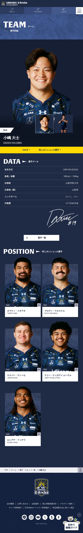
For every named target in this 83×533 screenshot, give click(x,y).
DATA (25, 150)
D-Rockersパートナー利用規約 (37, 508)
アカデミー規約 (66, 504)
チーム (13, 470)
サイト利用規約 (15, 508)
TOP (6, 470)
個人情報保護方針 (49, 504)
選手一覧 (42, 238)
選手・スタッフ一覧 (27, 470)
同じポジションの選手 (49, 150)
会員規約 (35, 504)
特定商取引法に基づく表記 (63, 508)
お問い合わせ (23, 504)
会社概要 (10, 504)
